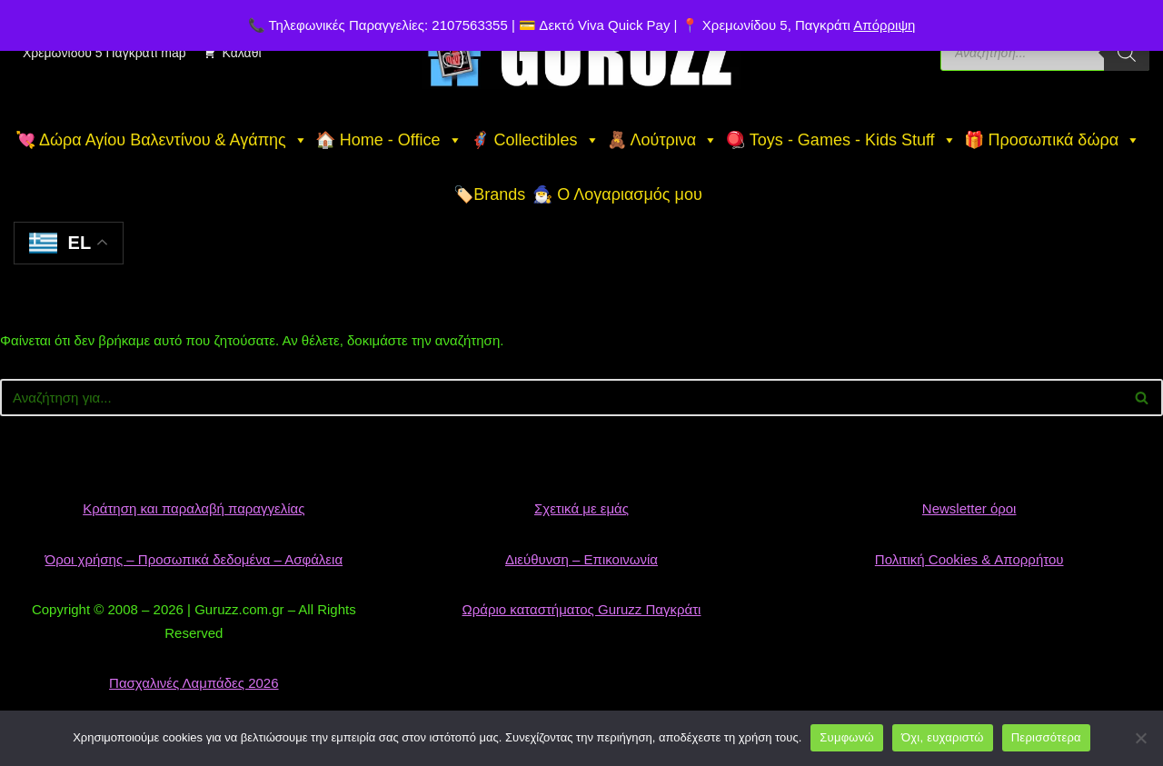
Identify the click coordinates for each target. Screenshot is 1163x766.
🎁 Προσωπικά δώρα (1052, 140)
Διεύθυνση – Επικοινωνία (581, 559)
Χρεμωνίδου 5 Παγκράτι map (104, 52)
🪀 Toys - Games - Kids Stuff (840, 140)
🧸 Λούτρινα (663, 140)
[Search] (1126, 53)
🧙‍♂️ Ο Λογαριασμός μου (617, 194)
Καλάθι (241, 52)
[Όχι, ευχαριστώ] (1140, 738)
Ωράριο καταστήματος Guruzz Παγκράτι (581, 609)
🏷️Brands (489, 194)
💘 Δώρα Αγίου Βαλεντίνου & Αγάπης (161, 140)
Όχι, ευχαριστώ (942, 737)
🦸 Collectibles (535, 140)
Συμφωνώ (847, 737)
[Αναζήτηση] (561, 397)
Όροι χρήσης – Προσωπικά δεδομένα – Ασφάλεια (194, 559)
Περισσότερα (1046, 737)
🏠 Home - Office (388, 140)
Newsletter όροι (969, 508)
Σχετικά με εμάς (581, 508)
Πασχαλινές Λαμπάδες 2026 (193, 683)
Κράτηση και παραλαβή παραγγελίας (193, 508)
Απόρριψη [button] (884, 25)
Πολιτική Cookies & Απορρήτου (969, 559)
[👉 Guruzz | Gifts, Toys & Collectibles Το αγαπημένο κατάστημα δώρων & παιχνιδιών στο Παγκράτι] (581, 52)
